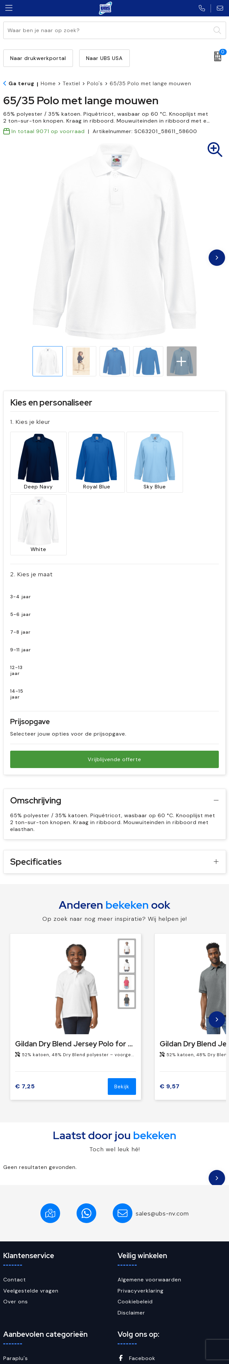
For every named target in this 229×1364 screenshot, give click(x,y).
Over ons (15, 1233)
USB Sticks (17, 1322)
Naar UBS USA (104, 58)
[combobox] (107, 30)
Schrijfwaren (19, 1300)
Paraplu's (15, 1289)
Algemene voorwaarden (149, 1211)
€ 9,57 (170, 1018)
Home (48, 83)
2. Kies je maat (31, 505)
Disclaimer (131, 1244)
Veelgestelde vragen (30, 1221)
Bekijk (121, 1018)
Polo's (95, 83)
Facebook (136, 1289)
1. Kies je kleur (30, 421)
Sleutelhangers (23, 1311)
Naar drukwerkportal (38, 58)
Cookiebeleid (135, 1233)
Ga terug (21, 83)
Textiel (71, 83)
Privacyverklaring (141, 1221)
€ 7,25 (25, 1018)
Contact (14, 1211)
